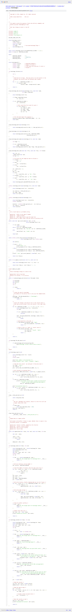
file (31, 10)
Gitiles (7, 610)
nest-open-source (10, 6)
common (8, 7)
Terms (14, 610)
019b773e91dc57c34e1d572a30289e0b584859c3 (42, 6)
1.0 (24, 6)
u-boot (27, 6)
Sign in (69, 2)
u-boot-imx (61, 6)
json (70, 610)
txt (67, 610)
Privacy (10, 610)
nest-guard (19, 6)
